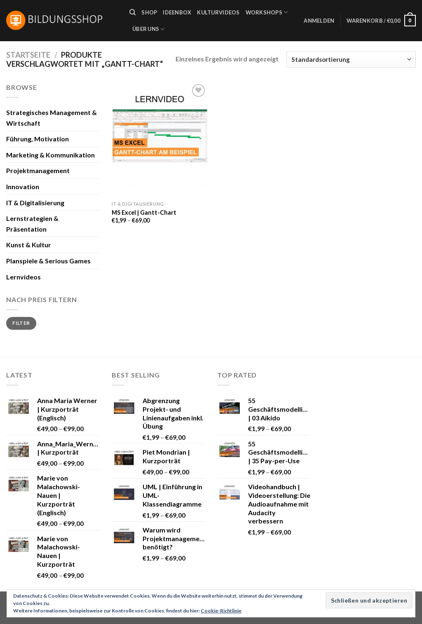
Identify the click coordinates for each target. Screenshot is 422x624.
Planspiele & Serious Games (48, 261)
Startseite (28, 54)
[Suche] (132, 12)
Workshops (267, 12)
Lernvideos (23, 277)
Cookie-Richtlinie (221, 611)
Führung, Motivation (37, 139)
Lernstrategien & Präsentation (32, 223)
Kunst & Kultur (28, 245)
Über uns (148, 29)
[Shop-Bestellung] (351, 60)
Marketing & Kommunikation (50, 155)
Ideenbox (177, 12)
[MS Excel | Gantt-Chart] (160, 139)
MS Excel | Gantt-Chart (144, 212)
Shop (149, 12)
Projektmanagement (38, 170)
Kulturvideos (218, 12)
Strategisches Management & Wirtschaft (51, 117)
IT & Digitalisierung (35, 202)
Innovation (22, 186)
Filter (21, 323)
